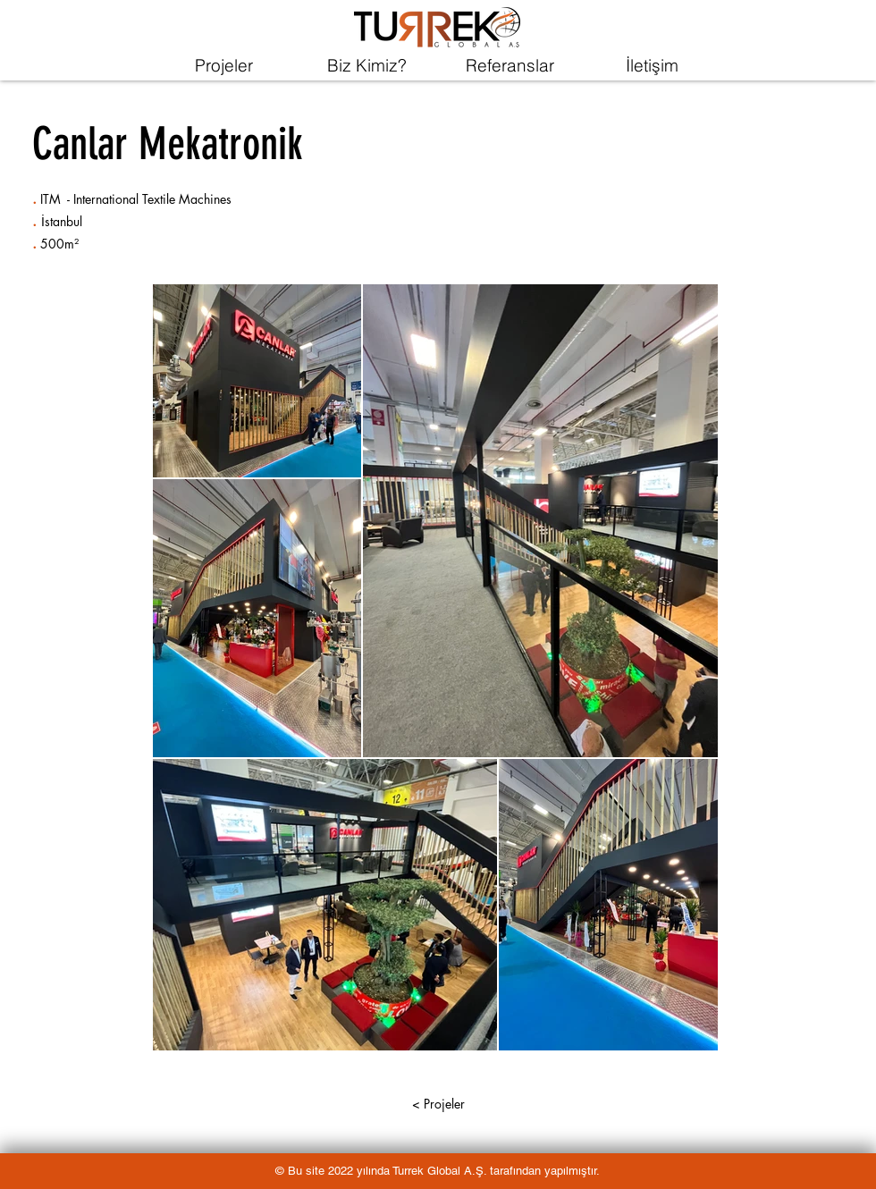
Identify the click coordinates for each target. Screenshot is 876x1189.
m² (71, 243)
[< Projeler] (438, 1104)
